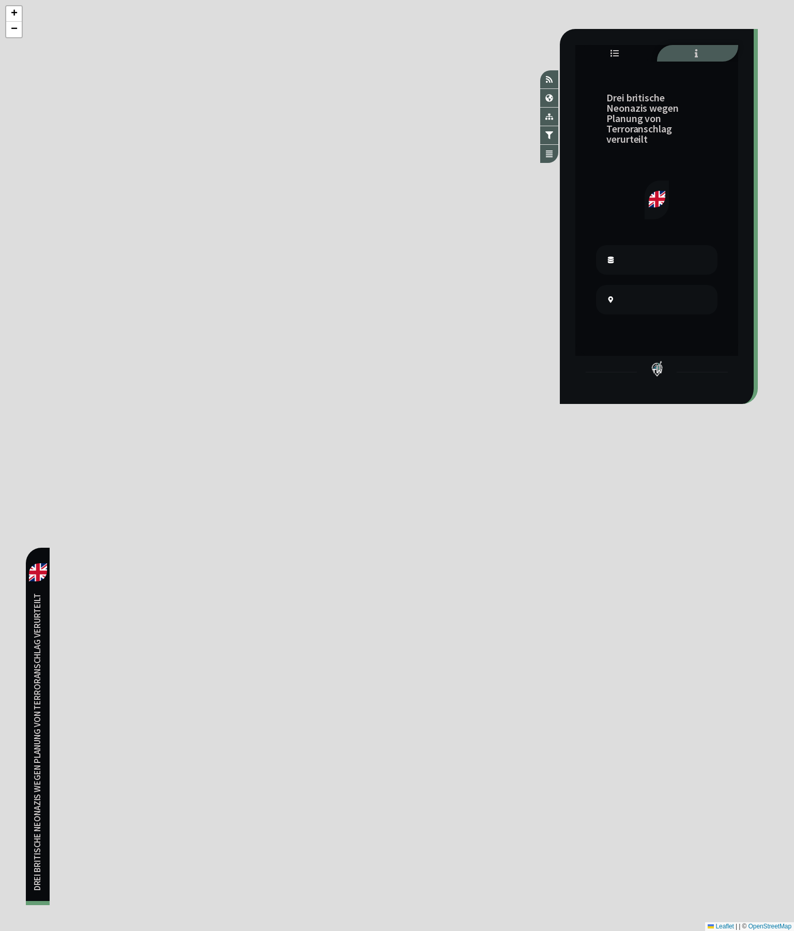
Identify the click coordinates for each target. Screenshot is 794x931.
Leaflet (721, 926)
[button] (14, 14)
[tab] (615, 53)
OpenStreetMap (770, 926)
